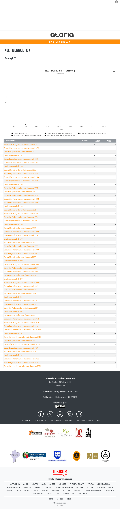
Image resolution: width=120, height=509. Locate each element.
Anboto (62, 484)
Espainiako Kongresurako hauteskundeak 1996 (21, 232)
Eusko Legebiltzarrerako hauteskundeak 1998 (21, 235)
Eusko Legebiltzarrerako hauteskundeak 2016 (21, 326)
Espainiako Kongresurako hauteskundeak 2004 (21, 264)
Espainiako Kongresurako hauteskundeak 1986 (21, 177)
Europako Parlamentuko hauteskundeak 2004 (21, 268)
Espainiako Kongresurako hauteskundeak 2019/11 (23, 344)
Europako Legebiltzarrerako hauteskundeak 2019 (22, 337)
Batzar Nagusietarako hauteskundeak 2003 (20, 257)
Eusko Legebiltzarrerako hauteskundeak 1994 (21, 221)
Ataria (91, 484)
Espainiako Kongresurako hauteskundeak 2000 (21, 250)
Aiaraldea (15, 484)
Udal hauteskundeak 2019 (13, 333)
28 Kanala (82, 494)
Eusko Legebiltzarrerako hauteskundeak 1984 (21, 174)
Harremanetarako (85, 420)
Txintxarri (38, 494)
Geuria (80, 487)
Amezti (52, 484)
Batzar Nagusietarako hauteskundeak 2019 (20, 341)
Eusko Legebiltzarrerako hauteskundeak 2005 (21, 272)
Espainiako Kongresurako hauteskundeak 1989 (21, 199)
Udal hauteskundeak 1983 (13, 166)
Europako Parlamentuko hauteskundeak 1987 (21, 188)
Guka (18, 490)
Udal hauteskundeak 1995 (13, 224)
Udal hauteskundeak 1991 (13, 206)
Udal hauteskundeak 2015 (13, 312)
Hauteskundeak (60, 41)
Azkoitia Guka (13, 487)
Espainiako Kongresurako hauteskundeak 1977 (21, 144)
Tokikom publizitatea (60, 503)
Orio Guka (109, 490)
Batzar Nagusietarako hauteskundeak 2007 (20, 275)
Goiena (89, 487)
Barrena (28, 487)
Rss (98, 420)
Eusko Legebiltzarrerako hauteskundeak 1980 (21, 159)
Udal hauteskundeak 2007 (13, 279)
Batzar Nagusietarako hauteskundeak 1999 (20, 243)
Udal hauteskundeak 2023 (13, 355)
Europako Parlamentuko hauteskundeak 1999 (21, 246)
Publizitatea (55, 420)
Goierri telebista (105, 487)
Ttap (69, 499)
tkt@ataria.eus (60, 386)
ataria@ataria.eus (60, 391)
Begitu (38, 487)
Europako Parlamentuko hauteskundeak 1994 (21, 217)
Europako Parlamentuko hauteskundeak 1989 (21, 195)
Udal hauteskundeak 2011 (13, 297)
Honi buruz (25, 420)
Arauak (68, 420)
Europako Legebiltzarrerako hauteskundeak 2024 (22, 366)
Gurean (60, 499)
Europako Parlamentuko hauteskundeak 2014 (21, 308)
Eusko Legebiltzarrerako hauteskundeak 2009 (21, 286)
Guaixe (9, 490)
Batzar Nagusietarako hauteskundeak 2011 (20, 293)
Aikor (26, 484)
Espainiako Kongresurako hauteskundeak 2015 (21, 319)
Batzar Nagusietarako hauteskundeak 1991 (20, 210)
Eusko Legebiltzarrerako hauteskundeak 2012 (21, 304)
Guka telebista (31, 490)
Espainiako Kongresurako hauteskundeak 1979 (21, 148)
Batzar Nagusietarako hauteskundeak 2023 (20, 352)
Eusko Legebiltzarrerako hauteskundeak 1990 (21, 203)
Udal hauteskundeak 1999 (13, 239)
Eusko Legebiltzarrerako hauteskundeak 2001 (21, 253)
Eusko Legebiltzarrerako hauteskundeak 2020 (21, 348)
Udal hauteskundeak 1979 (13, 155)
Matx (51, 499)
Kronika (55, 490)
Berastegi (10, 58)
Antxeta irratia (77, 484)
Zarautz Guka (53, 494)
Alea (44, 484)
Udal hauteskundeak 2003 (13, 261)
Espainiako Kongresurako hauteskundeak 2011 (21, 301)
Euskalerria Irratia (63, 487)
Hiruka (45, 490)
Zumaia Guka (68, 494)
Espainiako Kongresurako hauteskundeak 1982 (21, 163)
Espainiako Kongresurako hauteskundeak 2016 (21, 322)
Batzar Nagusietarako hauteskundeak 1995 (20, 228)
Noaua (77, 490)
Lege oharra (40, 420)
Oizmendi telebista (92, 490)
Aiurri (35, 484)
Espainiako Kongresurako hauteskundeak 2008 (21, 283)
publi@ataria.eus (60, 397)
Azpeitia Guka (103, 484)
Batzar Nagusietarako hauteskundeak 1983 (20, 170)
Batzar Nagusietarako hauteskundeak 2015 (20, 315)
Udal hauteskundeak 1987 (13, 184)
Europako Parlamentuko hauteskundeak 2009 (21, 290)
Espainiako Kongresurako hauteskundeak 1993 (21, 213)
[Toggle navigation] (3, 35)
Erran (48, 487)
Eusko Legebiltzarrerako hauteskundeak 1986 (21, 181)
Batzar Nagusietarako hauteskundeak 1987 (20, 192)
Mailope (66, 490)
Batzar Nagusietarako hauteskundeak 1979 (20, 152)
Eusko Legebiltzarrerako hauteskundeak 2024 (21, 362)
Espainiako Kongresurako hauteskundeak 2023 (21, 359)
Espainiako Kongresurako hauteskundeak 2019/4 (22, 330)
